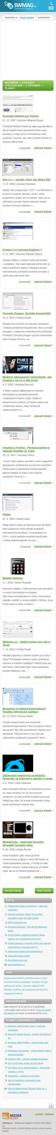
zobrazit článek (42, 148)
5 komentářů (25, 282)
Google (44, 982)
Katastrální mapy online (19, 956)
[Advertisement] (28, 49)
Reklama (49, 1114)
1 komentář (25, 546)
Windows (8, 990)
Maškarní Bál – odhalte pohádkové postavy (28, 1059)
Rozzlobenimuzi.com (17, 960)
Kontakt (39, 1114)
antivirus (17, 982)
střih (42, 986)
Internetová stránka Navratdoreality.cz (25, 951)
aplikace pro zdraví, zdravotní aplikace (22, 986)
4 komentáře (25, 211)
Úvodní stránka (27, 17)
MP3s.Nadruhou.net (17, 922)
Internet (18, 993)
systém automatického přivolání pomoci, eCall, (25, 978)
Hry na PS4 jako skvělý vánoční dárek (25, 1063)
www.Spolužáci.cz (16, 964)
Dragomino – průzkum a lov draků (23, 1076)
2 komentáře (25, 148)
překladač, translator (30, 982)
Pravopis (8, 982)
